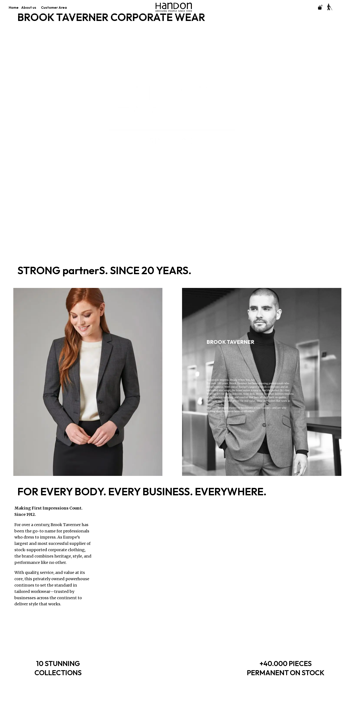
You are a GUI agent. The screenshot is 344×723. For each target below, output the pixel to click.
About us (29, 7)
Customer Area (55, 7)
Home (14, 7)
